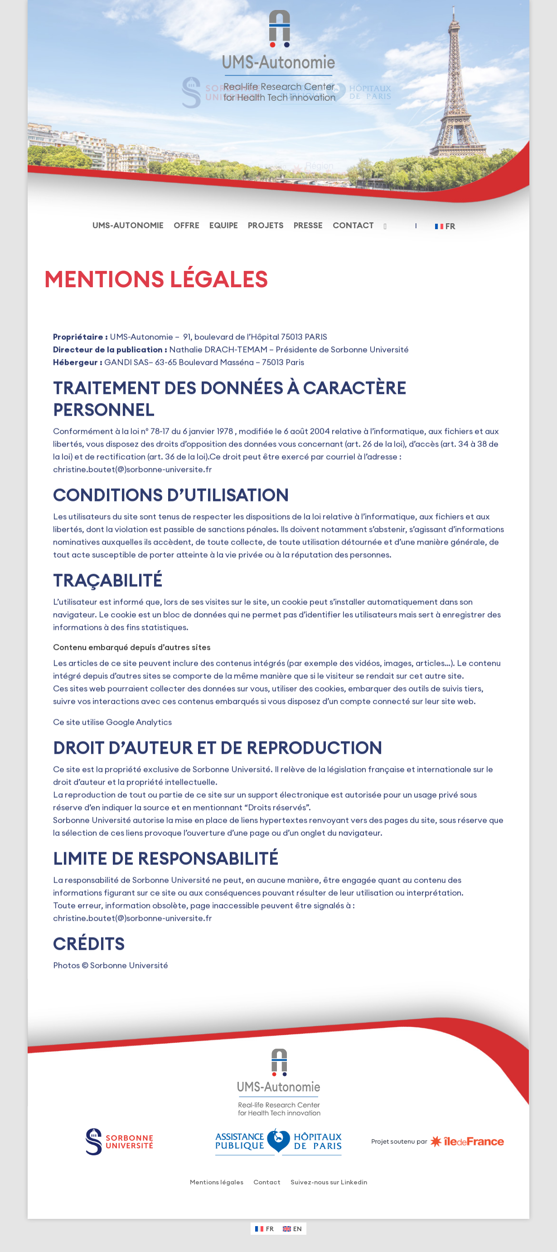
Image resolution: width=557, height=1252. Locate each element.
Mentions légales (216, 1182)
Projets (266, 226)
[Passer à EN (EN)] (292, 1229)
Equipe (223, 226)
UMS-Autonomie (128, 226)
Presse (308, 226)
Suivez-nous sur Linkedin (329, 1182)
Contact (353, 226)
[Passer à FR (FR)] (264, 1229)
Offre (186, 226)
